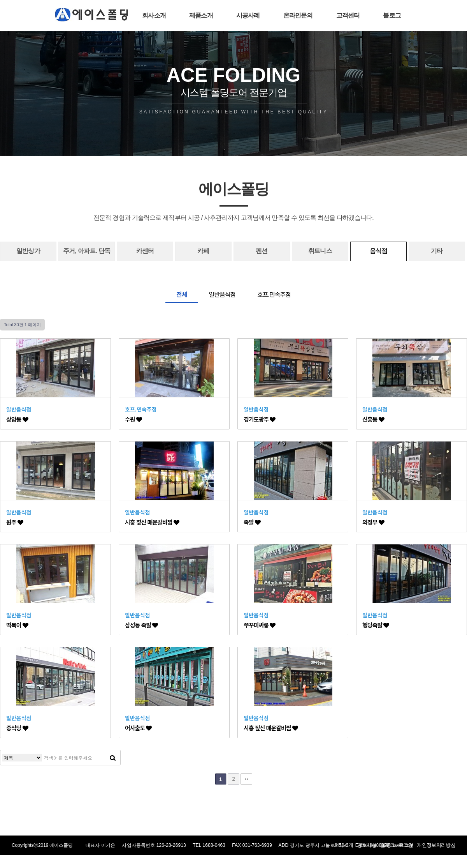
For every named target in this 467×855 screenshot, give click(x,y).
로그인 (406, 845)
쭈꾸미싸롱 (259, 625)
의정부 (373, 522)
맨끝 (246, 779)
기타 (436, 250)
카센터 (145, 250)
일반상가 (28, 250)
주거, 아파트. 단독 (86, 250)
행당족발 (375, 625)
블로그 (392, 15)
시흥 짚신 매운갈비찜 (152, 522)
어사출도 (138, 728)
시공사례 (248, 15)
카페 (203, 250)
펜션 (261, 250)
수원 (133, 419)
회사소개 (154, 15)
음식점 (379, 250)
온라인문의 (298, 15)
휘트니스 (320, 250)
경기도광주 (259, 419)
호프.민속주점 (274, 294)
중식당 (17, 728)
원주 (14, 522)
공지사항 (366, 845)
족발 (252, 522)
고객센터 (348, 15)
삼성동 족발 (141, 625)
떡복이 (17, 625)
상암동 (17, 419)
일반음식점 (222, 294)
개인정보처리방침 (436, 845)
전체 (181, 294)
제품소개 (201, 15)
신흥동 (373, 419)
